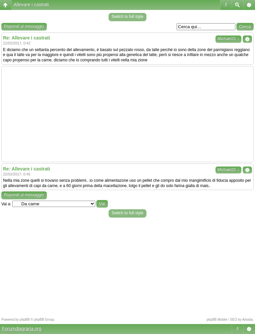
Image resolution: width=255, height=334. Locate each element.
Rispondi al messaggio (24, 26)
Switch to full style (127, 16)
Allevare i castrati (31, 4)
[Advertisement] (127, 114)
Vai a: (6, 204)
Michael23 (228, 38)
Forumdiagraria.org (22, 328)
